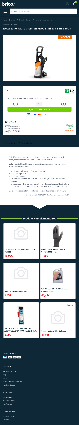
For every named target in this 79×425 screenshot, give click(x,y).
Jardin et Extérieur (9, 20)
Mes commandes (9, 401)
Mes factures (7, 404)
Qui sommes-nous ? (10, 371)
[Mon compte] (67, 4)
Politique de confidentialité (12, 382)
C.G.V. (5, 378)
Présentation (9, 143)
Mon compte (7, 397)
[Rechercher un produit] (41, 11)
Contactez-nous (8, 416)
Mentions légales (9, 385)
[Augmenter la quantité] (63, 104)
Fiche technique (26, 143)
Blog (4, 375)
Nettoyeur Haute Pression (43, 20)
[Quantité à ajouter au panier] (39, 104)
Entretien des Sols (25, 20)
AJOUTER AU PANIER (39, 109)
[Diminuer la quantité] (15, 104)
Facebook (6, 420)
